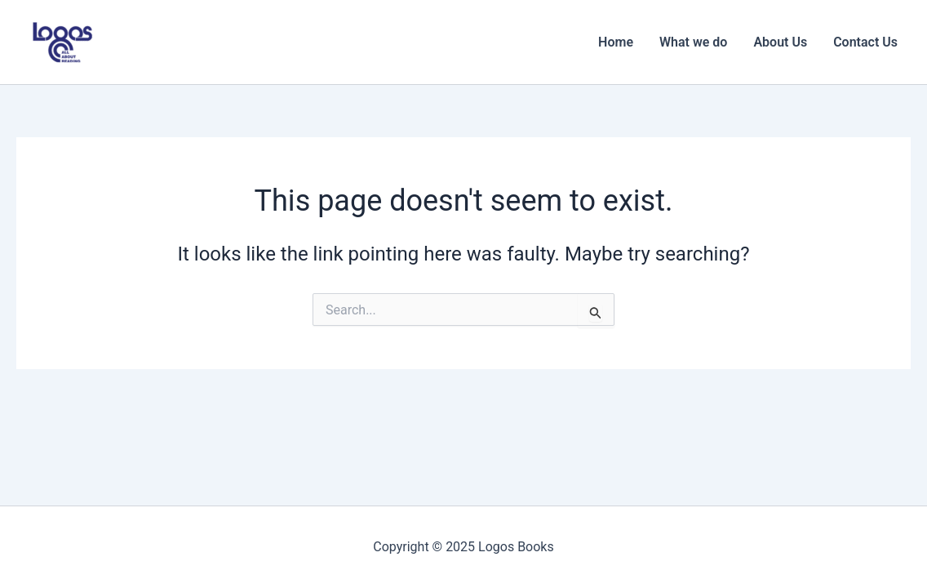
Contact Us (865, 42)
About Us (780, 42)
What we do (693, 42)
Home (615, 42)
